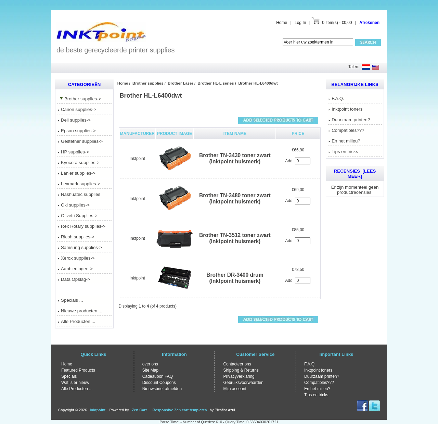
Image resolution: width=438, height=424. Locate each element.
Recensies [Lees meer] (355, 174)
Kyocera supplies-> (79, 162)
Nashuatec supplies (79, 194)
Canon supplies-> (77, 109)
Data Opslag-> (74, 279)
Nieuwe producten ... (80, 310)
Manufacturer (137, 133)
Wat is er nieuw (75, 382)
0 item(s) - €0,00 (337, 22)
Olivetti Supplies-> (78, 215)
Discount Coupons (159, 382)
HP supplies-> (73, 151)
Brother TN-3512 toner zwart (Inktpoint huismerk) (235, 238)
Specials (69, 376)
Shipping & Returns (240, 370)
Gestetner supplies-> (80, 141)
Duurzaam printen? (349, 119)
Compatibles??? (346, 130)
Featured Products (78, 370)
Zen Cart (139, 410)
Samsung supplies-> (80, 247)
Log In (300, 22)
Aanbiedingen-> (75, 268)
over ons (150, 364)
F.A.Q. (336, 98)
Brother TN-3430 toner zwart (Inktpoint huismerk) (235, 158)
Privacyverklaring (238, 376)
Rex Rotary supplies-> (81, 226)
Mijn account (234, 388)
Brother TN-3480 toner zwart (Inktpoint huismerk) (235, 198)
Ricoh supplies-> (76, 236)
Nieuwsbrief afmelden (162, 388)
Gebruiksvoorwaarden (243, 382)
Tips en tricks (343, 151)
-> (79, 98)
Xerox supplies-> (76, 258)
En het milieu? (344, 141)
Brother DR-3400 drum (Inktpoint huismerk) (234, 278)
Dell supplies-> (74, 120)
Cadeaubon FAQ (157, 376)
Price (298, 133)
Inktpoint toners (345, 109)
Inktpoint (137, 158)
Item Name (234, 133)
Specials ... (70, 300)
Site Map (150, 370)
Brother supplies (148, 83)
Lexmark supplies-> (79, 183)
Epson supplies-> (77, 130)
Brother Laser (180, 83)
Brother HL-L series (216, 83)
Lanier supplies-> (76, 173)
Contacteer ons (237, 364)
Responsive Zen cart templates (180, 410)
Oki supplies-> (74, 205)
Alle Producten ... (76, 321)
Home (281, 22)
